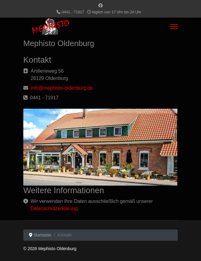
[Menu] (174, 27)
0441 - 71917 (73, 12)
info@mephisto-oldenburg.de (62, 88)
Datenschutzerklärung (54, 208)
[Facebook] (100, 5)
